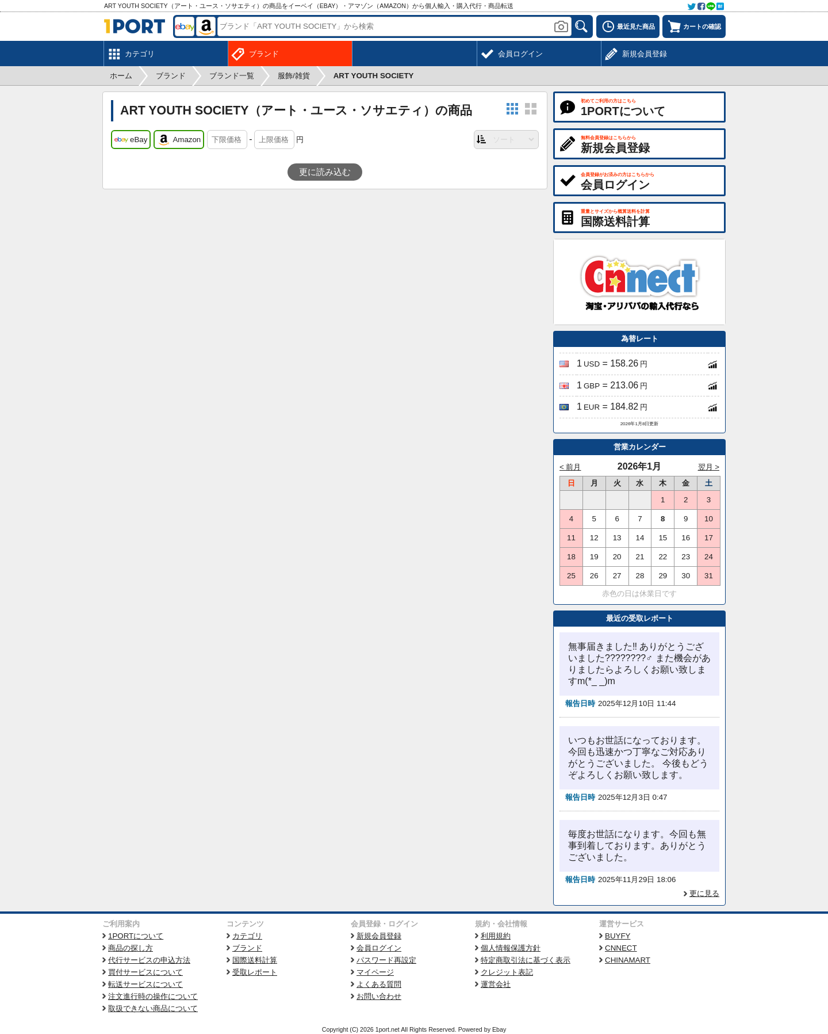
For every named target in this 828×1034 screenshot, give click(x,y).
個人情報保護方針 (510, 948)
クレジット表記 (507, 972)
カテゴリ (247, 936)
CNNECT (621, 948)
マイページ (375, 972)
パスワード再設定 (386, 960)
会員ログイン (378, 948)
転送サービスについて (145, 984)
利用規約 (496, 936)
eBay (130, 140)
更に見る (704, 893)
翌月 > (709, 467)
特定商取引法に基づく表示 (525, 960)
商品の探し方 (130, 948)
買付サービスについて (145, 972)
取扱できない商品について (153, 1008)
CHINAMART (627, 960)
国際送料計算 (254, 960)
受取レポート (254, 972)
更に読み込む (325, 172)
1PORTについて (135, 936)
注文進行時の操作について (153, 996)
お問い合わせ (378, 996)
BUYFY (617, 936)
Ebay (499, 1029)
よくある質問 (378, 984)
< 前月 (570, 467)
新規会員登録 (378, 936)
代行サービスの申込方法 (149, 960)
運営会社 (496, 984)
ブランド (247, 948)
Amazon (179, 140)
